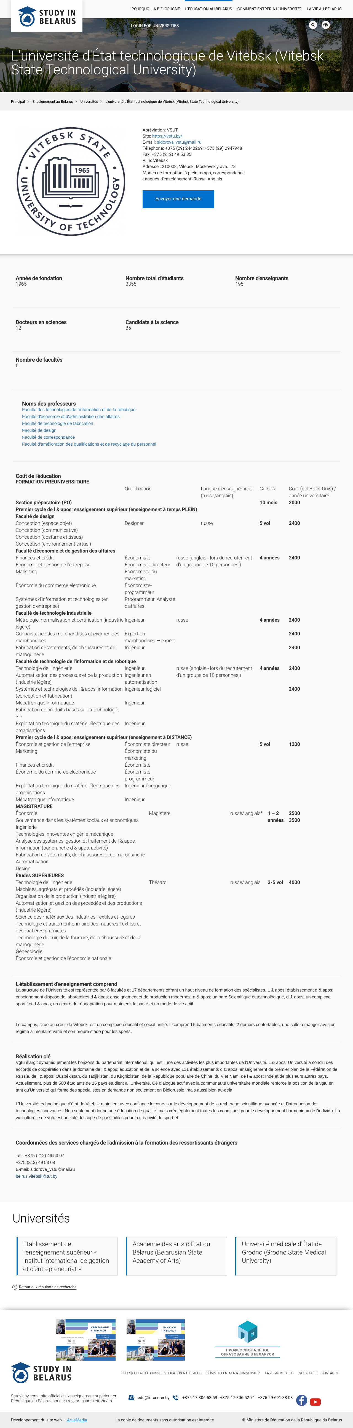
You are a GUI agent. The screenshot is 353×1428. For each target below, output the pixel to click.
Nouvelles (308, 1373)
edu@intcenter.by (154, 1397)
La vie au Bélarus (324, 9)
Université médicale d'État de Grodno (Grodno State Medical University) (284, 1252)
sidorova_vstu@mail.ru (179, 142)
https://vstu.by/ (167, 136)
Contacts (330, 1373)
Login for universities (155, 25)
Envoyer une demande (178, 199)
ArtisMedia (77, 1420)
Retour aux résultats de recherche (47, 1287)
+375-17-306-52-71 (237, 1397)
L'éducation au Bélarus (208, 9)
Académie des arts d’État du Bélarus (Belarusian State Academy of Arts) (171, 1252)
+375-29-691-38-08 (275, 1397)
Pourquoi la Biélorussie (156, 9)
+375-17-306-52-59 (199, 1397)
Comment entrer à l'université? (269, 9)
